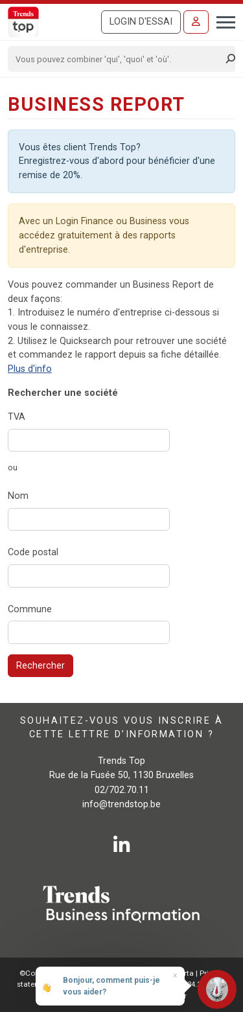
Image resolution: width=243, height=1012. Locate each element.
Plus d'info (30, 368)
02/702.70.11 (122, 790)
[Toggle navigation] (222, 20)
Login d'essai (141, 21)
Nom (18, 495)
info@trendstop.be (121, 804)
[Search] (117, 59)
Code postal (33, 552)
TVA (16, 416)
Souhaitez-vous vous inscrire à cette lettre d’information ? (121, 727)
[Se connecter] (196, 22)
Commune (30, 609)
